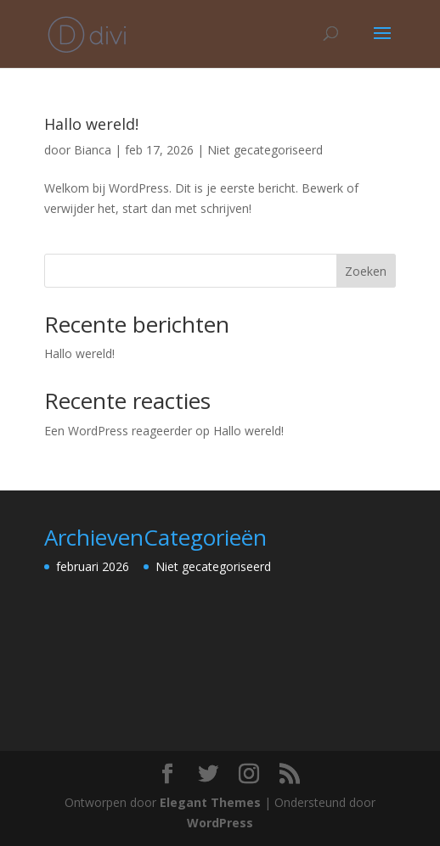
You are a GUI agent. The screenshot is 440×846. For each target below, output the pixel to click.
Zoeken (365, 271)
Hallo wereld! (91, 124)
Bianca (92, 150)
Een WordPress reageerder (118, 431)
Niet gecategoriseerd (265, 150)
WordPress (220, 823)
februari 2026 (92, 566)
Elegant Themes (210, 802)
